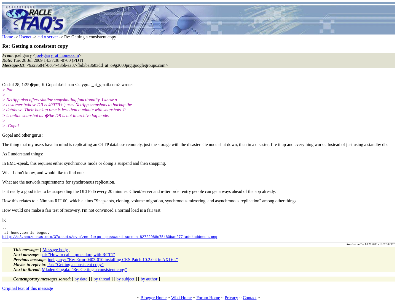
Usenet (25, 37)
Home (7, 37)
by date (80, 281)
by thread (102, 281)
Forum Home (208, 300)
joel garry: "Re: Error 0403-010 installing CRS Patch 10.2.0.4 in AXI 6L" (113, 262)
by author (149, 281)
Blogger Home (154, 300)
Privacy (231, 300)
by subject (125, 281)
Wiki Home (181, 300)
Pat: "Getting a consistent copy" (75, 267)
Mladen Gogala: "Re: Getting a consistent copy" (84, 272)
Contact (250, 300)
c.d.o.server (47, 37)
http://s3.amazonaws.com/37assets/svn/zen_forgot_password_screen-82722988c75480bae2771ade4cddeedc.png (109, 239)
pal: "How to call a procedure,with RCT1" (78, 257)
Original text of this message (27, 290)
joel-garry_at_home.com (57, 55)
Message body (55, 252)
